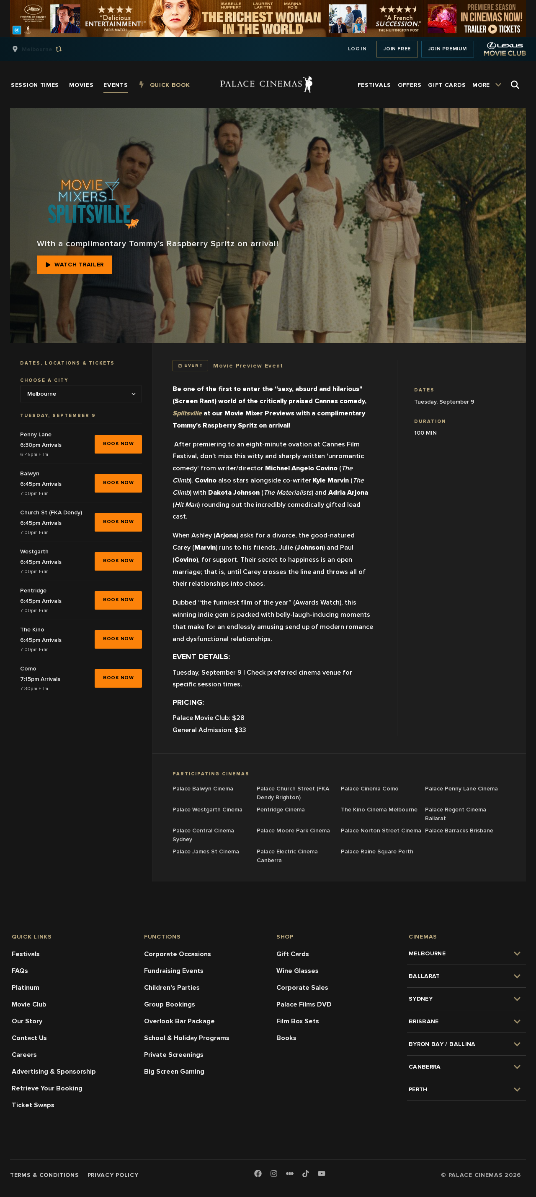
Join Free (397, 49)
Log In (357, 49)
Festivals (26, 954)
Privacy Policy (113, 1175)
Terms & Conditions (44, 1175)
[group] (45, 49)
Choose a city (44, 380)
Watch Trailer (74, 264)
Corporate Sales (302, 987)
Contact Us (29, 1038)
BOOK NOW (118, 444)
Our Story (27, 1021)
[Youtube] (321, 1174)
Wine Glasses (297, 971)
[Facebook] (258, 1174)
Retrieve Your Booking (47, 1088)
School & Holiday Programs (186, 1038)
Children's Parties (172, 987)
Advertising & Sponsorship (54, 1071)
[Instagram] (274, 1174)
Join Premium (447, 49)
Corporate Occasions (177, 954)
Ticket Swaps (33, 1105)
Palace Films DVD (304, 1004)
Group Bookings (169, 1004)
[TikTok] (305, 1173)
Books (286, 1038)
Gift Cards (292, 954)
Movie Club (29, 1004)
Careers (24, 1055)
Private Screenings (174, 1055)
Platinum (25, 987)
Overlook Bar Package (179, 1021)
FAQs (20, 971)
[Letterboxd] (290, 1173)
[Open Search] (515, 85)
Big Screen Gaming (174, 1071)
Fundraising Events (174, 971)
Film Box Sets (297, 1021)
